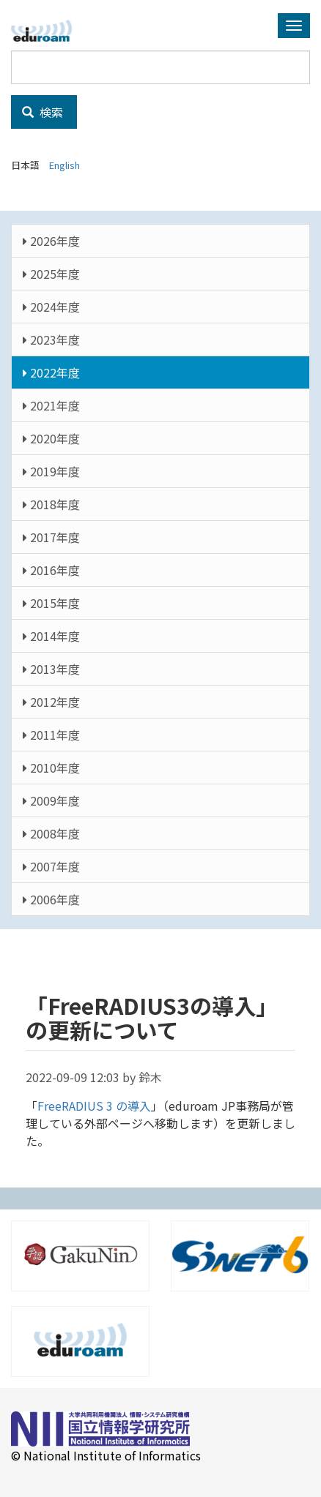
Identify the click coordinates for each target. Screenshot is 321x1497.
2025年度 (51, 273)
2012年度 (51, 701)
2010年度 (51, 767)
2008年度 (51, 833)
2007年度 (51, 866)
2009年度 (51, 800)
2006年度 (51, 899)
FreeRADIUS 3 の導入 (94, 1105)
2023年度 (51, 339)
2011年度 (51, 734)
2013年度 (51, 669)
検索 (42, 112)
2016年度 (51, 570)
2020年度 (51, 438)
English (64, 165)
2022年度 (51, 372)
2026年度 (51, 241)
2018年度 (51, 504)
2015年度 (51, 603)
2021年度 (51, 405)
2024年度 (51, 306)
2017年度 (51, 537)
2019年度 (51, 471)
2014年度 (51, 636)
